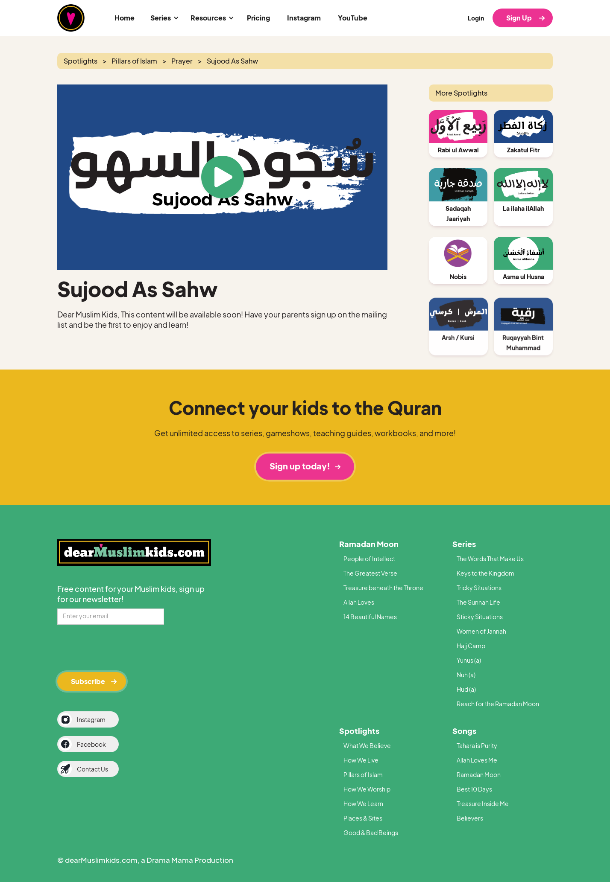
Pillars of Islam (363, 774)
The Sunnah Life (478, 602)
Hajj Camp (471, 645)
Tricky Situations (479, 587)
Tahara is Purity (477, 745)
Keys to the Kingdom (485, 573)
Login (476, 18)
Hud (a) (466, 689)
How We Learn (363, 803)
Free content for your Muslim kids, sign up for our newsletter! (131, 594)
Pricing (258, 17)
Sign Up (519, 17)
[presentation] (122, 647)
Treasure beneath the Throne (383, 587)
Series (464, 544)
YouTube (352, 17)
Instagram (304, 17)
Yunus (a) (469, 660)
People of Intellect (369, 558)
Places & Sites (362, 818)
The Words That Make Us (490, 558)
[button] (163, 18)
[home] (71, 18)
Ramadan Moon (369, 544)
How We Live (360, 760)
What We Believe (367, 745)
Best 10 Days (474, 789)
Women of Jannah (481, 631)
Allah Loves (358, 602)
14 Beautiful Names (370, 616)
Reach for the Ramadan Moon (498, 703)
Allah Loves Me (477, 760)
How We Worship (366, 789)
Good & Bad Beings (370, 832)
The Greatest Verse (370, 573)
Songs (464, 731)
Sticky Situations (480, 616)
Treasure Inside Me (483, 803)
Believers (470, 818)
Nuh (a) (466, 674)
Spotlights (359, 731)
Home (124, 17)
